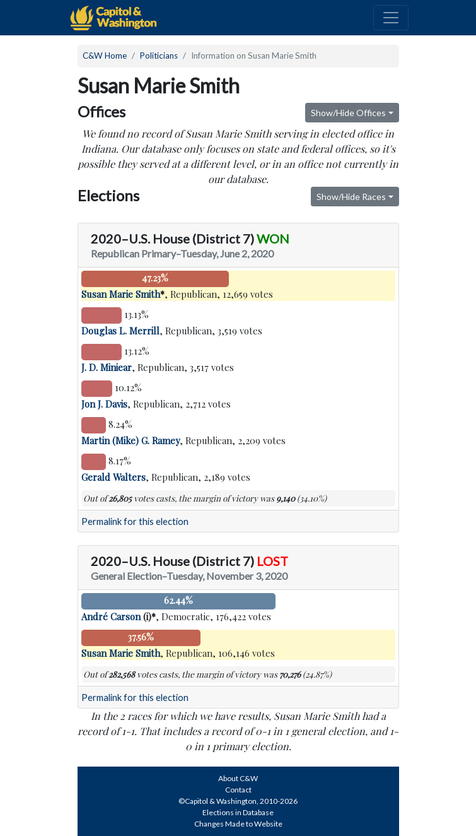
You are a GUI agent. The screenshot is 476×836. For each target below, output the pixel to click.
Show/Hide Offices (348, 112)
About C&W (238, 778)
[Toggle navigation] (391, 17)
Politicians (159, 55)
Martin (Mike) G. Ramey (130, 440)
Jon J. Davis (104, 403)
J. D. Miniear (106, 367)
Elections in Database (238, 812)
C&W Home (105, 55)
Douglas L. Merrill (120, 330)
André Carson (111, 616)
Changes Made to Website (238, 823)
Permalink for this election (135, 521)
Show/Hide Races (351, 196)
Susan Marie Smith (120, 294)
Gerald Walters (113, 477)
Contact (238, 789)
